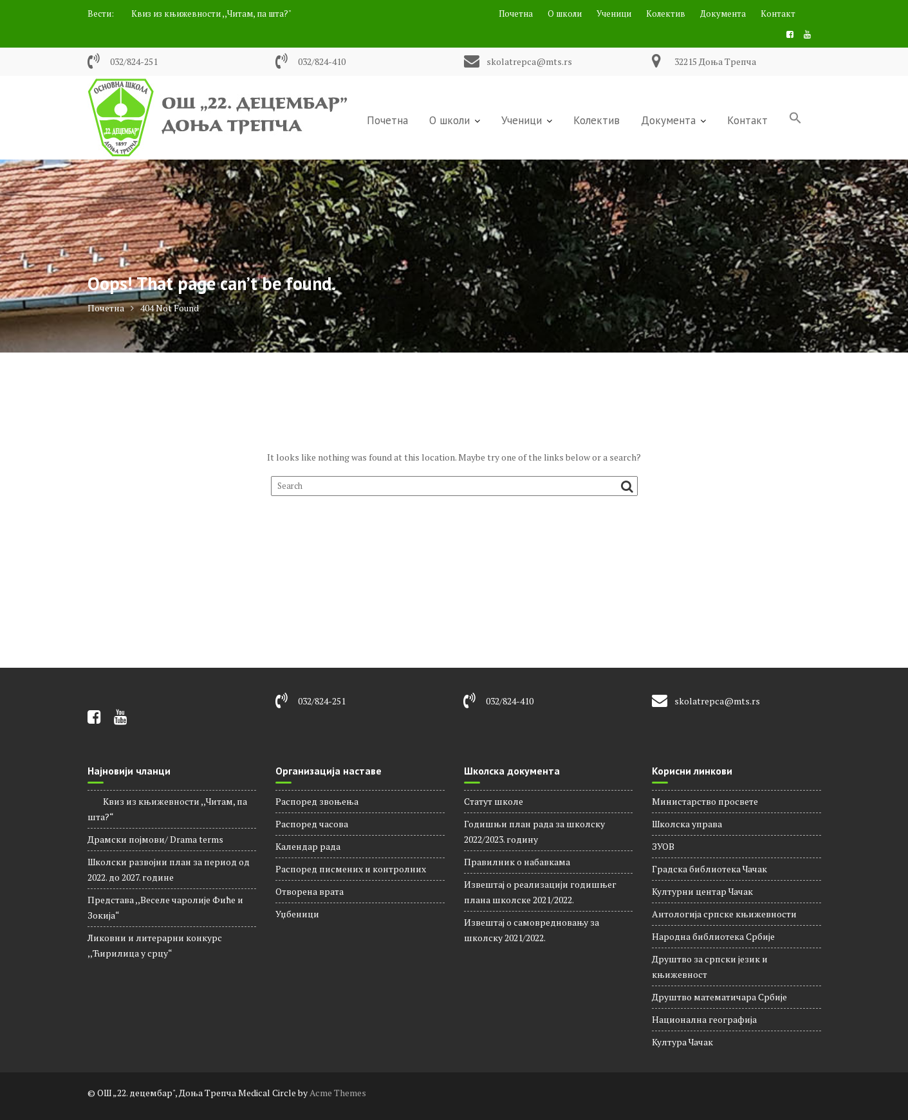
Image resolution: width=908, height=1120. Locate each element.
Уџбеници (297, 914)
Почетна (516, 13)
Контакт (778, 13)
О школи (565, 13)
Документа (723, 13)
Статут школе (493, 801)
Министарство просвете (705, 801)
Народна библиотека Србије (713, 936)
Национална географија (704, 1019)
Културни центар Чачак (702, 891)
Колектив (665, 13)
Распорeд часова (311, 824)
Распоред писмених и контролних (350, 869)
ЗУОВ (663, 846)
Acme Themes (338, 1093)
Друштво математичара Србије (719, 997)
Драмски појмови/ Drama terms (155, 839)
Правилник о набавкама (517, 862)
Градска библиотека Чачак (709, 869)
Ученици (614, 13)
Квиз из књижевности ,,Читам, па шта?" (204, 13)
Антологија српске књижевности (724, 914)
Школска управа (687, 824)
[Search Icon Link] (795, 119)
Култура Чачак (682, 1042)
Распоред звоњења (316, 801)
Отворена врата (309, 891)
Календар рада (307, 846)
